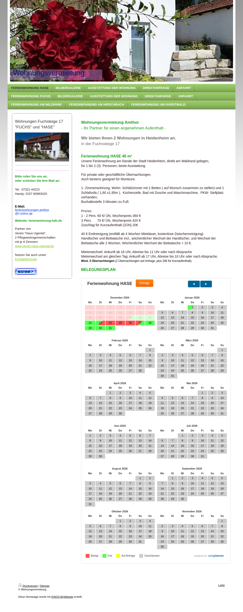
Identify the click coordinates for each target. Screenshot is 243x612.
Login (221, 585)
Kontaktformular (26, 259)
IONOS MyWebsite (62, 596)
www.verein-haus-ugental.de (34, 246)
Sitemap (44, 585)
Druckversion (28, 585)
